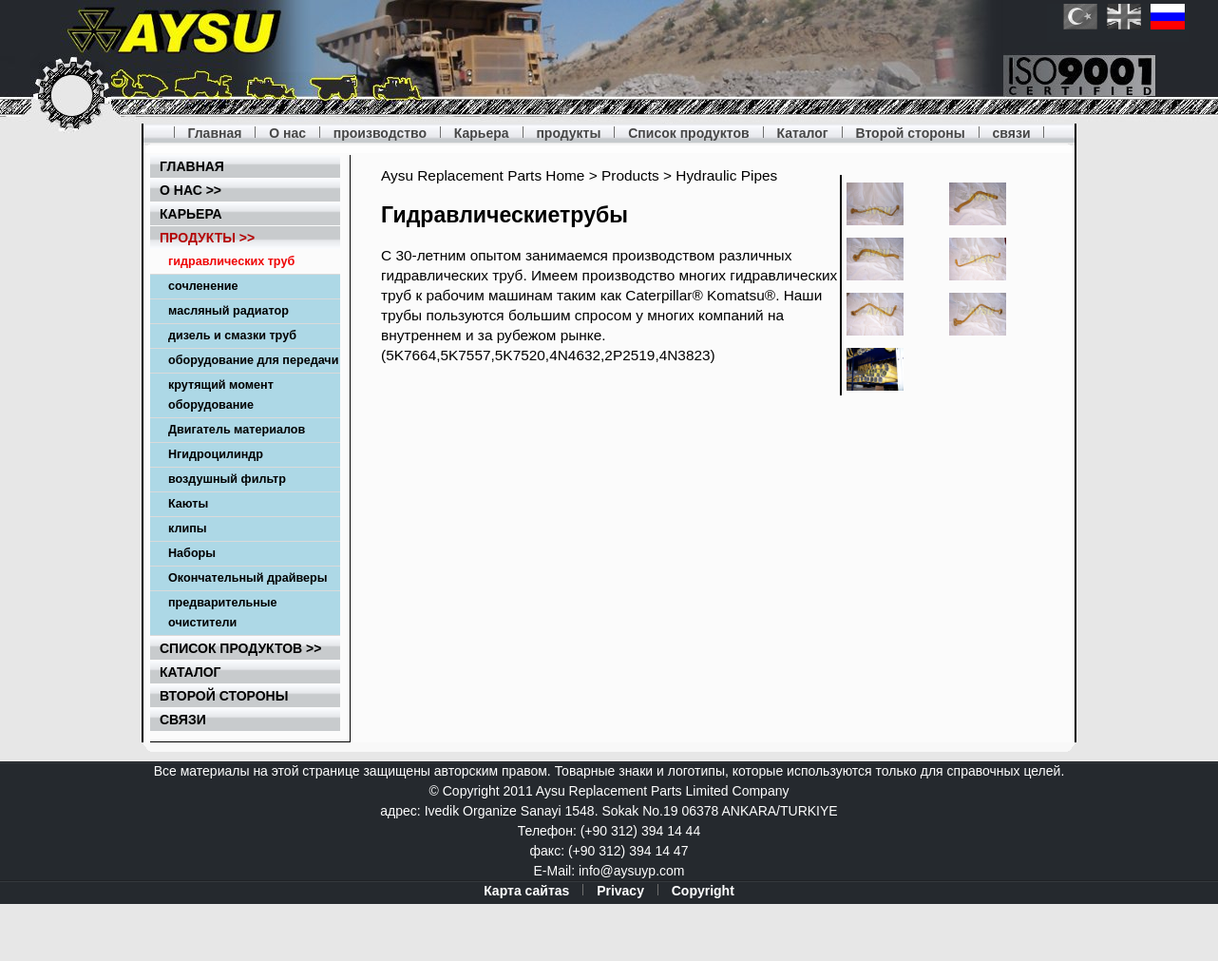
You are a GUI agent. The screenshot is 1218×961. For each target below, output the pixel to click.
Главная (214, 133)
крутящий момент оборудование (221, 395)
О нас (287, 133)
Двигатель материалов (236, 429)
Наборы (192, 553)
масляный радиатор (228, 310)
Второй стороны (910, 133)
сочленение (203, 286)
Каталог (802, 133)
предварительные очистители (222, 612)
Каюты (188, 503)
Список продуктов (688, 133)
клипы (187, 528)
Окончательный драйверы (248, 578)
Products (630, 175)
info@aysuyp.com (631, 870)
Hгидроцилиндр (215, 454)
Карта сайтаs (526, 890)
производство (380, 133)
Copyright (703, 890)
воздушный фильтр (227, 479)
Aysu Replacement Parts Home (482, 175)
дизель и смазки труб (232, 335)
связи (1012, 133)
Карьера (481, 133)
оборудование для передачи (253, 360)
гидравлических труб (231, 261)
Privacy (620, 890)
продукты (568, 133)
